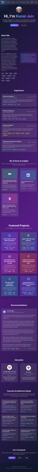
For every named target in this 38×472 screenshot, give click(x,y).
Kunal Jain (2, 2)
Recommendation (22, 2)
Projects (16, 2)
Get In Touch (23, 25)
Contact (35, 2)
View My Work (14, 25)
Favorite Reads (32, 2)
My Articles (13, 2)
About (5, 2)
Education (27, 2)
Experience (9, 2)
